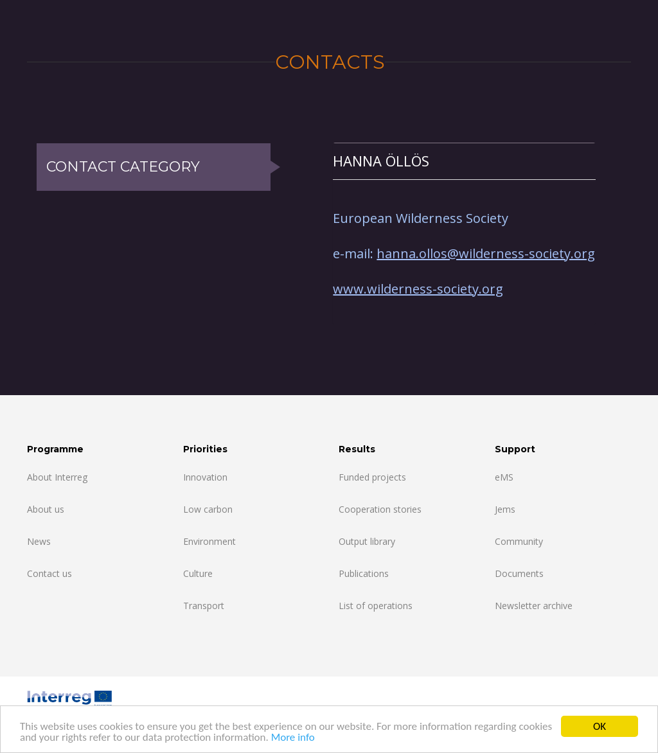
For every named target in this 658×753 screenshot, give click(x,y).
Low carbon (208, 509)
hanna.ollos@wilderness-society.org (486, 253)
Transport (203, 605)
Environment (209, 541)
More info (293, 738)
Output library (367, 541)
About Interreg (57, 477)
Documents (519, 573)
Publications (364, 573)
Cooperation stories (380, 509)
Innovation (205, 477)
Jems (505, 509)
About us (45, 509)
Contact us (49, 573)
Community (519, 541)
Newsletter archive (534, 605)
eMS (504, 477)
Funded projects (372, 477)
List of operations (376, 605)
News (39, 541)
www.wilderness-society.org (418, 288)
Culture (198, 573)
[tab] (464, 161)
